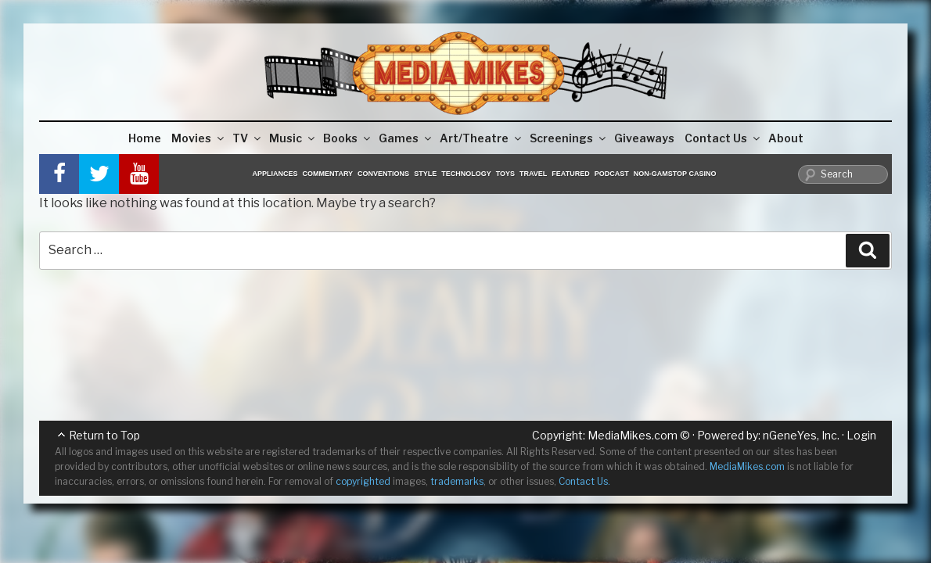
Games (406, 138)
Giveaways (644, 138)
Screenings (569, 138)
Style (425, 174)
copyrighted (363, 481)
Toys (505, 174)
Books (347, 138)
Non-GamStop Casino (675, 174)
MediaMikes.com (633, 435)
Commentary (328, 174)
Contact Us (723, 138)
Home (144, 138)
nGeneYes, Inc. (801, 435)
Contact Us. (584, 481)
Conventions (383, 174)
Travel (533, 174)
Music (293, 138)
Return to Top (104, 435)
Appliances (275, 174)
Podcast (612, 174)
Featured (570, 174)
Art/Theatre (481, 138)
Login (861, 435)
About (785, 138)
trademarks (456, 481)
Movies (198, 138)
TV (247, 138)
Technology (466, 174)
